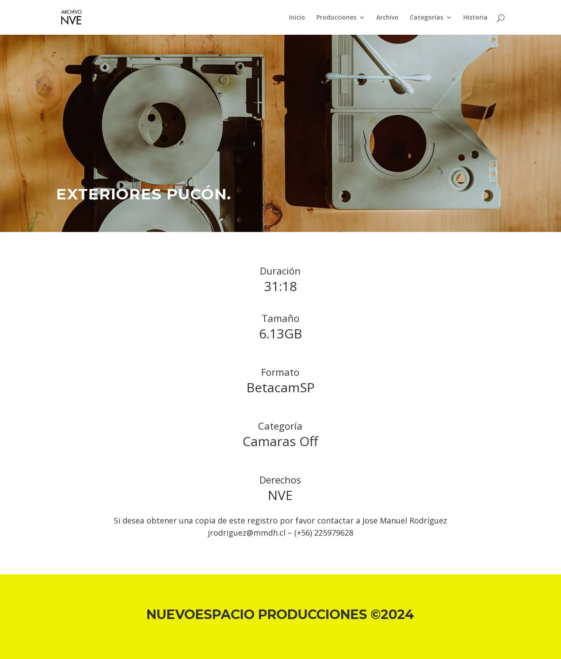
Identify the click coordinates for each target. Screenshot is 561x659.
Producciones (336, 17)
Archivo (387, 17)
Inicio (297, 17)
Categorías (426, 17)
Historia (475, 17)
